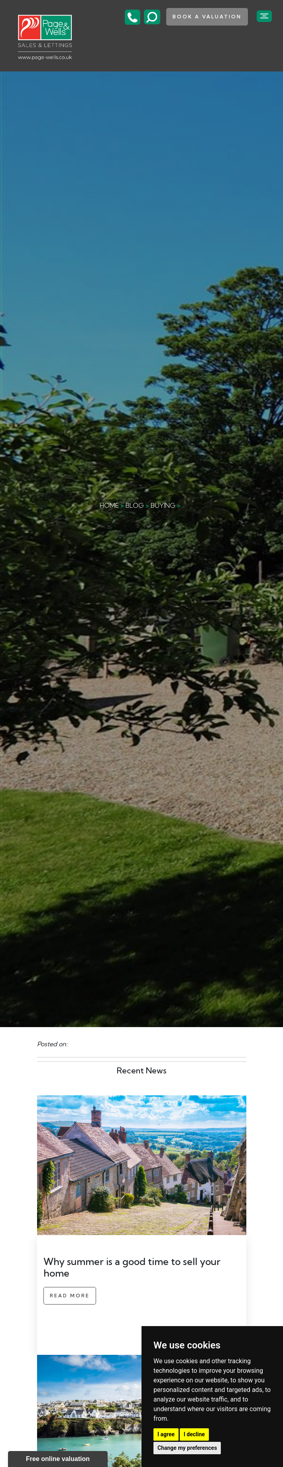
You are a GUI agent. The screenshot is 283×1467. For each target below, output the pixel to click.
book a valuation (207, 17)
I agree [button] (166, 1434)
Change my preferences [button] (187, 1448)
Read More (70, 1296)
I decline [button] (194, 1434)
